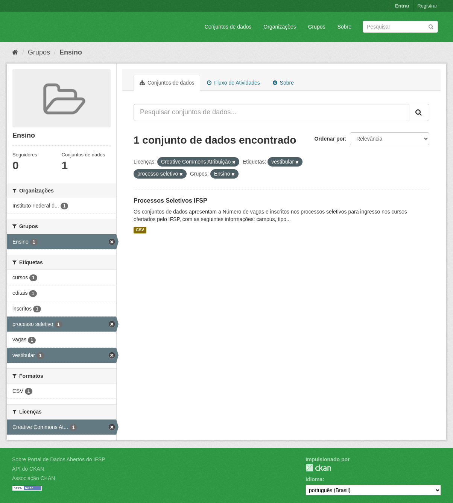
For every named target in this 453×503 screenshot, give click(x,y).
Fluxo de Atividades (233, 83)
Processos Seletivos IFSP (170, 200)
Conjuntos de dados (228, 27)
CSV (140, 230)
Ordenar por (330, 139)
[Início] (15, 52)
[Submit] (431, 26)
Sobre (344, 27)
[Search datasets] (400, 27)
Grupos (316, 27)
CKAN (318, 468)
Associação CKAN (33, 478)
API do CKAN (28, 469)
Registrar (427, 6)
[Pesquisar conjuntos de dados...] (271, 112)
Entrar (402, 6)
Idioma (314, 479)
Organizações (279, 27)
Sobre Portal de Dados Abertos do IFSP (58, 459)
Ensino (70, 52)
